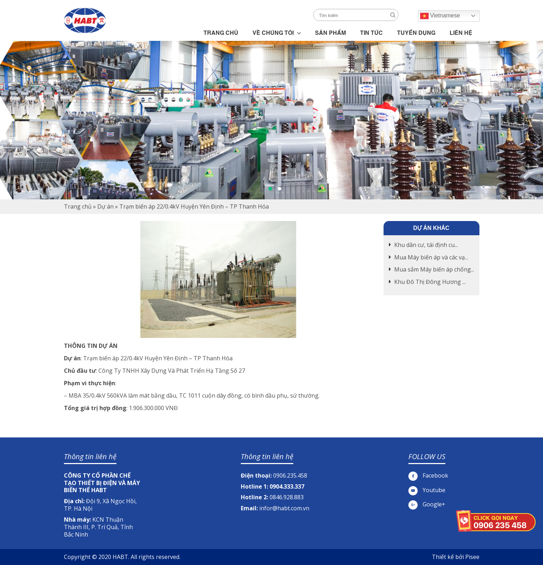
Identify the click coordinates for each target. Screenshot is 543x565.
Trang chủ (78, 206)
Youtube (426, 490)
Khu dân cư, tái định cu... (426, 245)
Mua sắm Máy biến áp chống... (434, 269)
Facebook (428, 475)
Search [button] (393, 15)
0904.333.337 (287, 486)
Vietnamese (440, 16)
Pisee (472, 557)
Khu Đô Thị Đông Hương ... (430, 282)
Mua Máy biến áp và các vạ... (431, 257)
